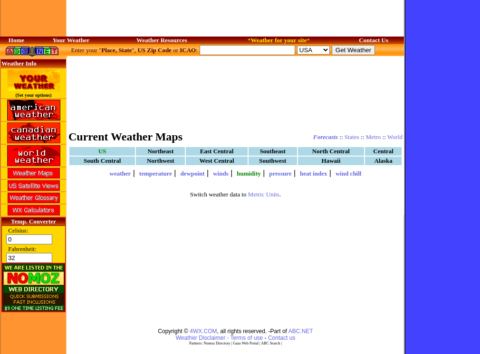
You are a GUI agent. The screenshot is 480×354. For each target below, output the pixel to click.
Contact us (281, 338)
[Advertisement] (235, 92)
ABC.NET (300, 331)
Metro (373, 136)
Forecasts (325, 136)
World (395, 136)
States (352, 136)
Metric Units (263, 194)
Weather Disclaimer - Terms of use (219, 338)
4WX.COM (203, 331)
